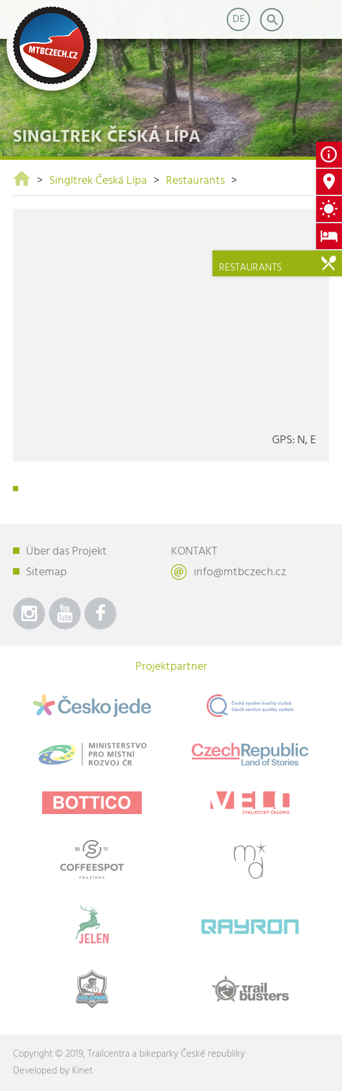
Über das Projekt (66, 551)
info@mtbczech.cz (240, 572)
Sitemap (46, 572)
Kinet (82, 1071)
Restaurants (195, 180)
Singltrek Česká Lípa (98, 180)
